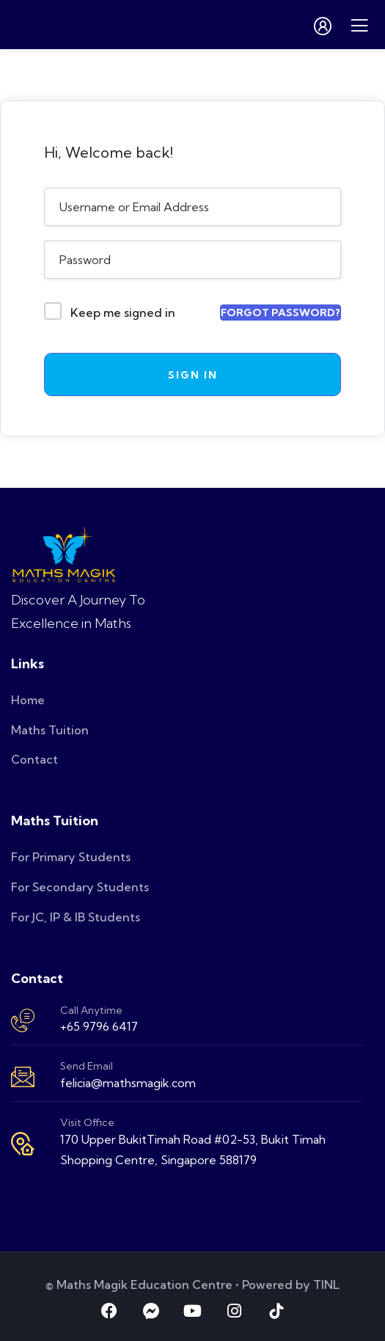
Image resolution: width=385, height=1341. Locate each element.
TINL (326, 1284)
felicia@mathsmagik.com (128, 1082)
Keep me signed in (122, 312)
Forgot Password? (280, 312)
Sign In (193, 374)
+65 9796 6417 (99, 1026)
